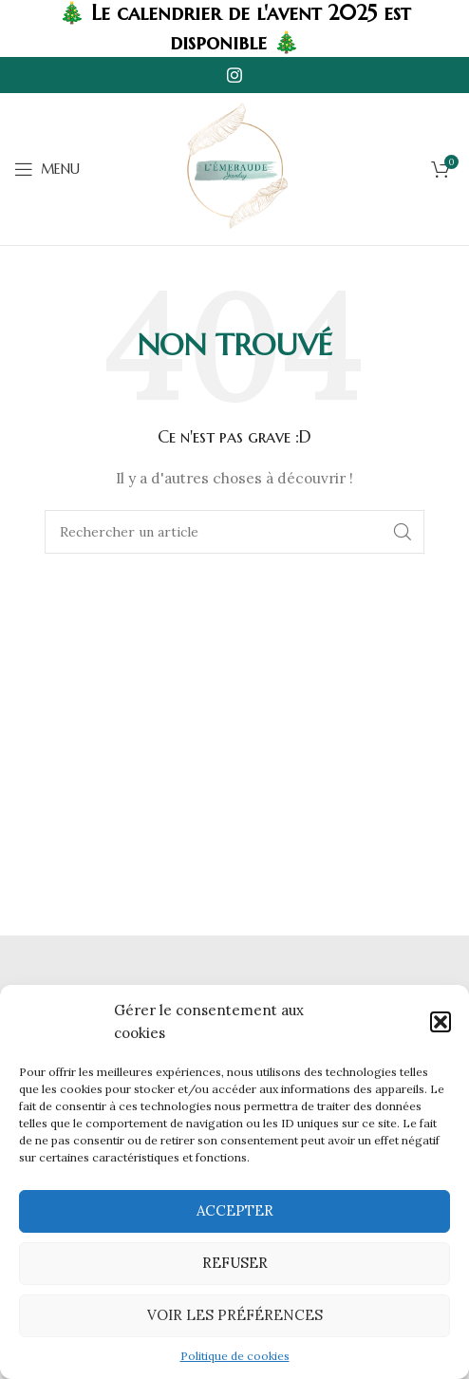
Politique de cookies (235, 1356)
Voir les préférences (235, 1315)
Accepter (235, 1210)
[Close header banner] (445, 28)
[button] (440, 1021)
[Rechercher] (234, 532)
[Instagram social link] (234, 75)
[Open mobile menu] (47, 169)
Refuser (235, 1263)
